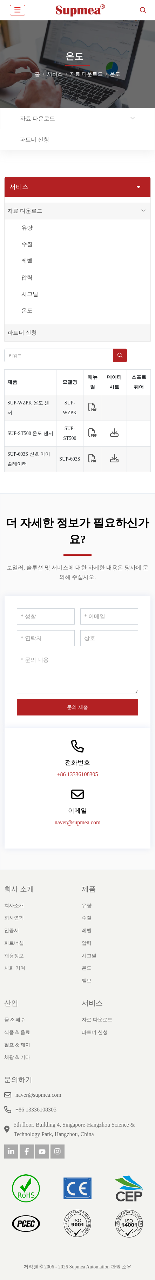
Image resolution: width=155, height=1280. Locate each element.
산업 (11, 1003)
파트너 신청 (34, 140)
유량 (27, 228)
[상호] (109, 638)
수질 (27, 244)
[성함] (46, 616)
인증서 (11, 930)
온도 (27, 311)
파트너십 (14, 943)
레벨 (27, 261)
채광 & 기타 (17, 1057)
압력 (27, 278)
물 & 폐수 (14, 1019)
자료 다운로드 (37, 118)
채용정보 (14, 955)
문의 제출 (77, 707)
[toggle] (17, 10)
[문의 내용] (77, 672)
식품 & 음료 (17, 1032)
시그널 (29, 294)
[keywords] (58, 355)
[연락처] (46, 638)
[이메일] (109, 616)
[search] (143, 10)
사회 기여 (14, 968)
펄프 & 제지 (17, 1045)
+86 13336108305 (77, 774)
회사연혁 (14, 918)
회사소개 (14, 905)
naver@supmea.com (78, 822)
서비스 (92, 1003)
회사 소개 (19, 889)
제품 (89, 889)
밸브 (87, 980)
